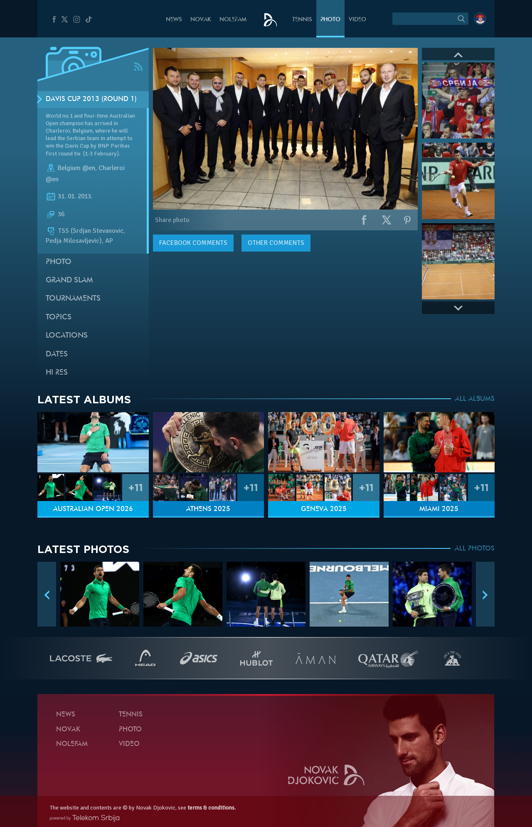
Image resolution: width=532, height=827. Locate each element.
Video (357, 20)
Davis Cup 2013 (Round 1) (91, 99)
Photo (330, 20)
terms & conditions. (211, 807)
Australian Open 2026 (93, 509)
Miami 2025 (438, 509)
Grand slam (69, 280)
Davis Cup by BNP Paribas (97, 145)
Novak (200, 20)
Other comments (276, 243)
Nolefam (232, 20)
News (174, 20)
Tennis (302, 20)
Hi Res (57, 373)
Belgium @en (76, 168)
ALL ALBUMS (475, 399)
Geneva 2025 (324, 509)
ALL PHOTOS (475, 549)
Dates (57, 354)
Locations (67, 336)
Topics (58, 317)
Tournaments (73, 299)
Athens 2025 (208, 509)
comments (193, 243)
